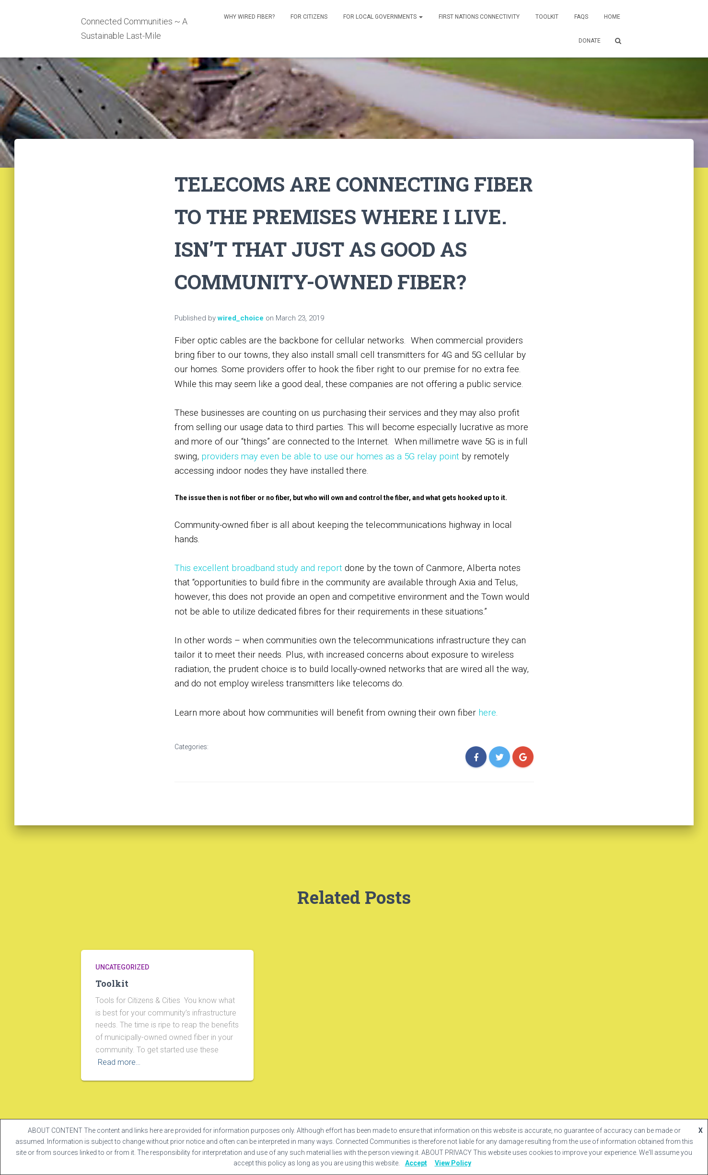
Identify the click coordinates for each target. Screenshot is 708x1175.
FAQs (581, 16)
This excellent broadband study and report (258, 568)
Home (612, 16)
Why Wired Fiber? (249, 16)
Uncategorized (122, 967)
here (487, 712)
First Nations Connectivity (479, 16)
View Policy (453, 1163)
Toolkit (546, 16)
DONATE (590, 40)
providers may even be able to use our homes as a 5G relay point (330, 456)
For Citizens (308, 16)
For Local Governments (383, 16)
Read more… (119, 1062)
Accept (416, 1163)
